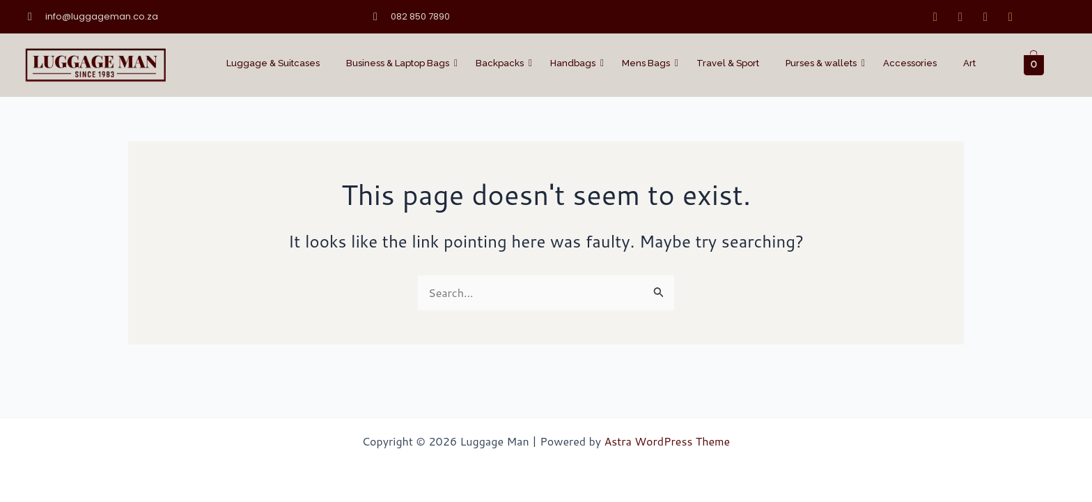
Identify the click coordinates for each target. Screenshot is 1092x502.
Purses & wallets (824, 63)
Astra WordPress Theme (667, 441)
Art (969, 63)
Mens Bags (649, 63)
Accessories (910, 63)
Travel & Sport (727, 63)
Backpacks (502, 63)
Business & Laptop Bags (400, 63)
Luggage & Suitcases (273, 63)
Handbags (575, 63)
